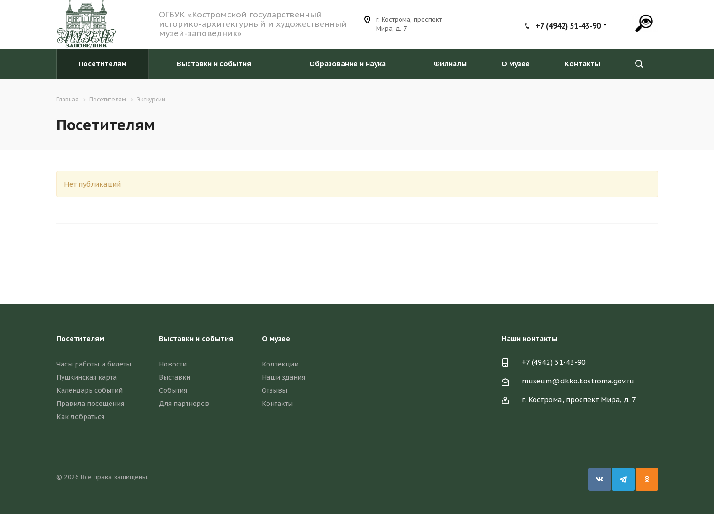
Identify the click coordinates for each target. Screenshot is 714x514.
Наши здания (283, 377)
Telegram (623, 479)
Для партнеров (184, 403)
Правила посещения (90, 403)
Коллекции (280, 364)
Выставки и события (214, 63)
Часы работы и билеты (93, 364)
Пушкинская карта (86, 377)
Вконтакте (599, 479)
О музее (516, 63)
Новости (173, 364)
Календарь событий (89, 390)
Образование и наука (347, 63)
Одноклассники (647, 479)
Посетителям (102, 63)
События (173, 390)
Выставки (174, 377)
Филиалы (450, 63)
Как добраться (80, 417)
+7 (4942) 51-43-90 (568, 26)
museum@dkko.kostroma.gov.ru (578, 380)
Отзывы (274, 390)
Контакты (582, 63)
